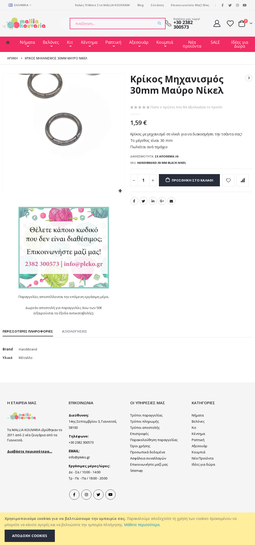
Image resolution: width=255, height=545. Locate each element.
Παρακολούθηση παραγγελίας (154, 449)
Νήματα (27, 42)
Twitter (144, 225)
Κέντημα (89, 42)
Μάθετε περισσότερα (141, 524)
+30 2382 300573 (183, 24)
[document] (128, 529)
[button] (120, 191)
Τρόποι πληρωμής (144, 431)
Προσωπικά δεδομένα (147, 462)
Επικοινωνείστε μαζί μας (190, 5)
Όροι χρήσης (140, 456)
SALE (215, 42)
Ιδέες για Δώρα (239, 44)
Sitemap (136, 480)
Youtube (110, 504)
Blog (140, 5)
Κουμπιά (164, 42)
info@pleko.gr (79, 467)
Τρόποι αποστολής (145, 437)
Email (172, 225)
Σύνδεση (157, 5)
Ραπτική (113, 42)
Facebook (134, 225)
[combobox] (117, 23)
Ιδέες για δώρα (203, 474)
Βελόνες (51, 42)
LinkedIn (153, 225)
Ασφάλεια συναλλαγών (148, 468)
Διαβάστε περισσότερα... (29, 461)
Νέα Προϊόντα (202, 468)
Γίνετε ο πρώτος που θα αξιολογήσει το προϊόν (187, 107)
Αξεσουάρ (138, 42)
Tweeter (98, 504)
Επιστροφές (139, 443)
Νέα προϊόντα (192, 44)
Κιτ (70, 42)
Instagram (86, 504)
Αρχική (12, 58)
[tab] (28, 340)
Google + (163, 225)
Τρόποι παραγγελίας (146, 425)
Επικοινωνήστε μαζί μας (149, 474)
